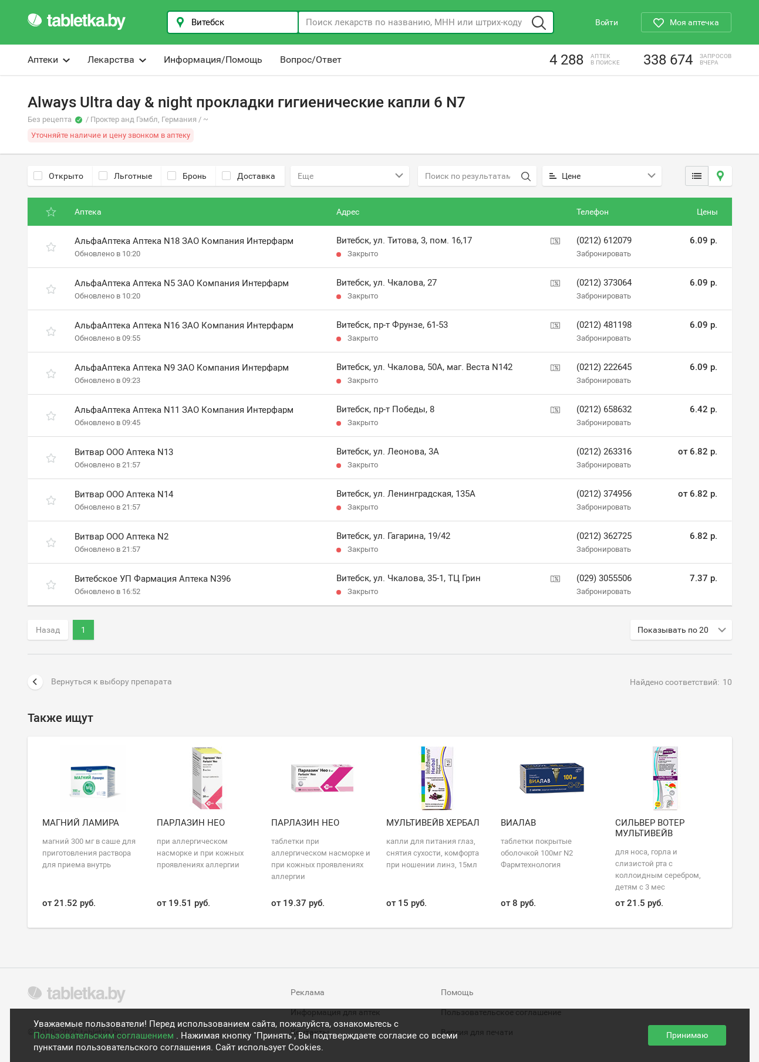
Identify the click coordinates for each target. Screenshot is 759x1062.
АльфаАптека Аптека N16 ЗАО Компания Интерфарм (184, 325)
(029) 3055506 (604, 578)
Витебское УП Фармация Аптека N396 (153, 579)
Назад (48, 630)
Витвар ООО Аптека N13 (124, 452)
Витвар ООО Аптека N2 (121, 536)
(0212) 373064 (604, 282)
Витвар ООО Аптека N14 (124, 494)
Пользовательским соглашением (104, 1035)
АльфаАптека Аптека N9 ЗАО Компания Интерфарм (182, 367)
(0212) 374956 (604, 493)
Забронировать (603, 253)
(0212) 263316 (604, 451)
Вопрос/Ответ (311, 59)
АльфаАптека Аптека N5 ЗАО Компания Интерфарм (182, 283)
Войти (606, 22)
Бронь (187, 176)
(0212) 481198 (604, 325)
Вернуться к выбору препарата (100, 682)
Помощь (457, 992)
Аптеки (49, 59)
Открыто (58, 176)
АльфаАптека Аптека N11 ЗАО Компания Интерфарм (184, 410)
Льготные (125, 176)
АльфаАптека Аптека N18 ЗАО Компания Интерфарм (184, 241)
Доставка (248, 176)
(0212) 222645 (604, 367)
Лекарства (116, 59)
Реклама (308, 992)
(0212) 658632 (604, 409)
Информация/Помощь (213, 59)
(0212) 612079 (604, 240)
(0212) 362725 (604, 536)
